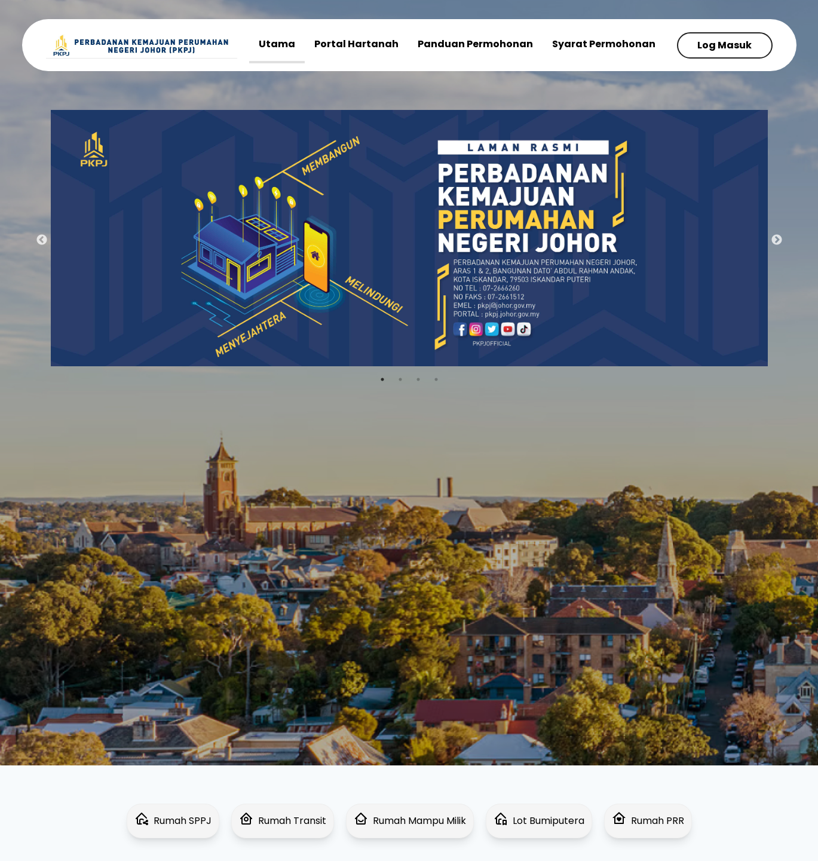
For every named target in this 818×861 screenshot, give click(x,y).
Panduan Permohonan (475, 44)
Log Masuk (724, 45)
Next (777, 240)
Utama (277, 44)
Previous (42, 240)
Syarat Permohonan (603, 44)
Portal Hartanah (356, 44)
